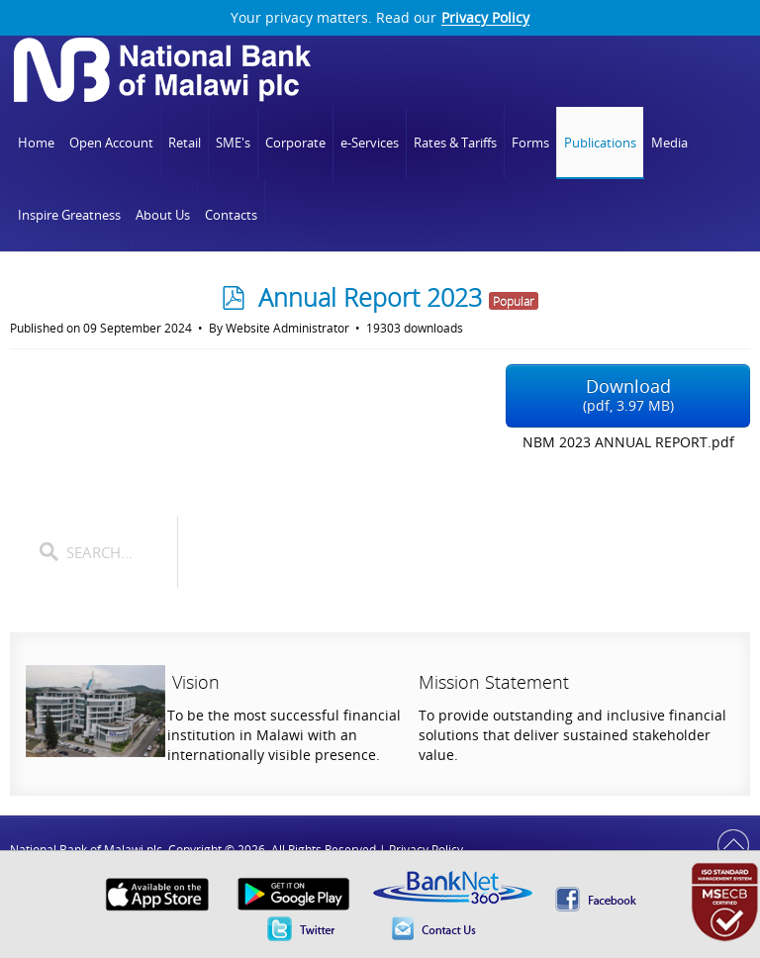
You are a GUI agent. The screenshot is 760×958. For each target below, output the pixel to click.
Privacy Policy (485, 18)
